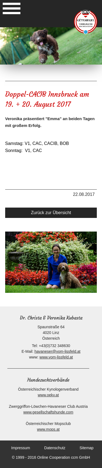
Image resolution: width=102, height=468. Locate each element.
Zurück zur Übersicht (51, 212)
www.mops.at (48, 429)
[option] (51, 46)
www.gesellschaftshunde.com (48, 412)
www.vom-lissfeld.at (56, 357)
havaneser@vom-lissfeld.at (58, 351)
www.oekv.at (48, 395)
